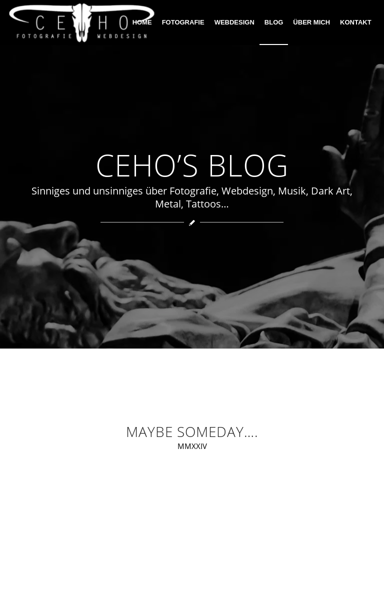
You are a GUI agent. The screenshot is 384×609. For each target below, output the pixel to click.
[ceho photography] (82, 22)
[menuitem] (142, 22)
